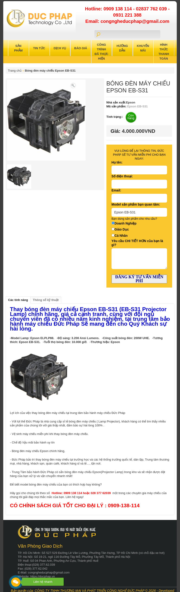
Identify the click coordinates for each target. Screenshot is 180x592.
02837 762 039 (152, 8)
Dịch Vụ (60, 48)
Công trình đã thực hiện (101, 51)
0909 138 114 (118, 8)
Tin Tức (39, 48)
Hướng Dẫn (122, 48)
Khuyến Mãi (143, 48)
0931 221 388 (127, 15)
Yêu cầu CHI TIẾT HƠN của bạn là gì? (137, 243)
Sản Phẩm (18, 48)
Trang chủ (15, 70)
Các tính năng (18, 300)
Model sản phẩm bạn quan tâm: (136, 204)
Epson (130, 102)
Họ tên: (117, 162)
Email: (116, 190)
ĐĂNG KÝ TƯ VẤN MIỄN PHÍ (139, 279)
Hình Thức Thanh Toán (163, 51)
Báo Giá (80, 48)
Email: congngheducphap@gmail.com (127, 21)
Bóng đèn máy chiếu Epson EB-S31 (50, 70)
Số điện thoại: (122, 176)
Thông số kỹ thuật (46, 300)
